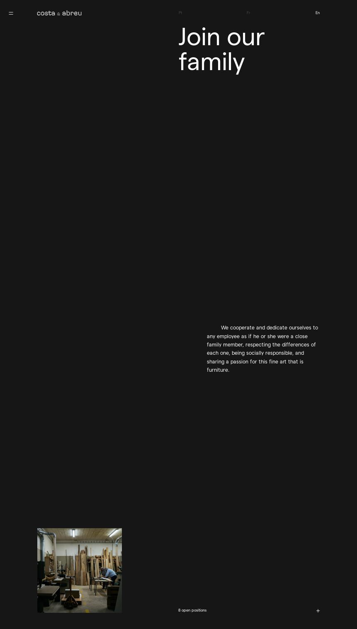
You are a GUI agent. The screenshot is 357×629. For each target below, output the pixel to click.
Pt (180, 12)
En (318, 12)
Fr (248, 12)
